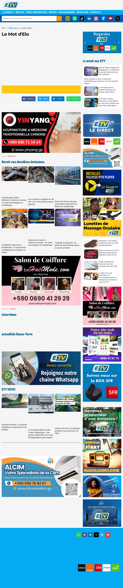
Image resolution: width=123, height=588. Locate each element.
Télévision (13, 28)
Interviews (9, 314)
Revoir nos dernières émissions (24, 162)
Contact (95, 12)
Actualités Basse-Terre (18, 327)
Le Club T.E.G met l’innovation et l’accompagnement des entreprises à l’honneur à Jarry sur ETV (108, 277)
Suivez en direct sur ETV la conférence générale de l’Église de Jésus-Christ (109, 252)
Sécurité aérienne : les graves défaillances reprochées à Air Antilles (14, 414)
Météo (53, 12)
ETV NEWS (9, 376)
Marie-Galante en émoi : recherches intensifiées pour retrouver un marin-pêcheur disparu (101, 81)
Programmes (67, 12)
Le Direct (8, 12)
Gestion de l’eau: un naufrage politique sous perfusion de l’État (67, 417)
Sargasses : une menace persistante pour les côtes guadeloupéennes (109, 243)
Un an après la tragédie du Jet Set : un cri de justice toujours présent (41, 201)
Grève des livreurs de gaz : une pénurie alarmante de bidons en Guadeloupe (66, 204)
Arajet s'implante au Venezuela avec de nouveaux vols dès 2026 (108, 264)
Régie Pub (82, 12)
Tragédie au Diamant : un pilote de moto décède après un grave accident (67, 245)
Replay (20, 12)
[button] (28, 98)
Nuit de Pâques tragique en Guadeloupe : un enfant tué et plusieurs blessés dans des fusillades (109, 71)
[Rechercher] (59, 18)
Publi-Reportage (36, 12)
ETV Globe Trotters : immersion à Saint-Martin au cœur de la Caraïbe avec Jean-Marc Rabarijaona (109, 102)
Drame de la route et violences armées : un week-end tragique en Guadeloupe (40, 242)
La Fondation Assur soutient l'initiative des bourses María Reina (107, 90)
